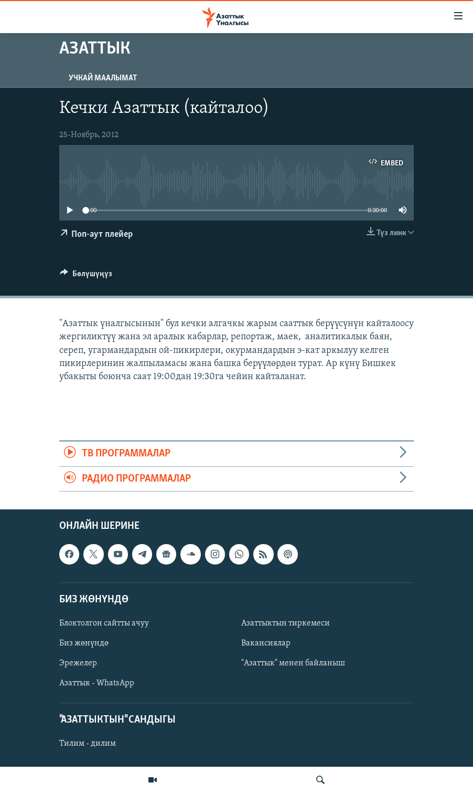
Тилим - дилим (87, 743)
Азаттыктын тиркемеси (285, 623)
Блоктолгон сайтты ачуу (104, 623)
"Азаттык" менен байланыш (293, 663)
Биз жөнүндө (84, 643)
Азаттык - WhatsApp (96, 683)
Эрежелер (78, 663)
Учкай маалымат (103, 78)
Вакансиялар (266, 643)
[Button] (86, 276)
